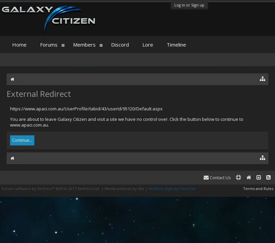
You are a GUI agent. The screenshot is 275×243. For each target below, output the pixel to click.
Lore (147, 44)
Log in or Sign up (189, 4)
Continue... (22, 140)
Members (84, 44)
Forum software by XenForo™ (51, 188)
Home (19, 44)
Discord (120, 44)
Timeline (176, 44)
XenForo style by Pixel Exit (172, 188)
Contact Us (217, 178)
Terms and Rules (258, 188)
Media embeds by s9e (124, 188)
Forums (49, 44)
